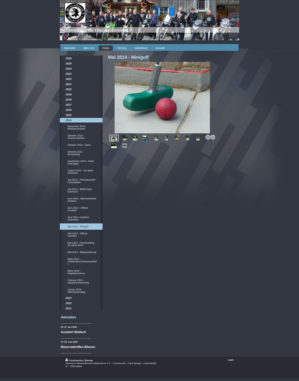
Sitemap (88, 360)
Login (231, 360)
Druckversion (74, 360)
